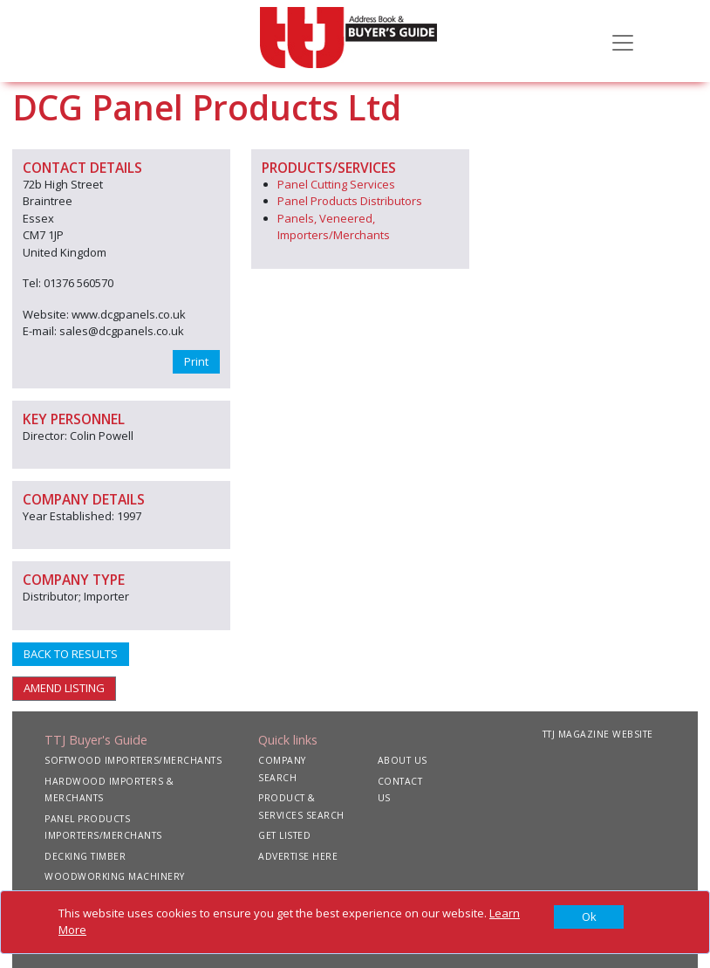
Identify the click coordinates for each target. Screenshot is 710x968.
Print (196, 361)
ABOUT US (402, 760)
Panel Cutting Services (336, 184)
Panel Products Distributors (349, 201)
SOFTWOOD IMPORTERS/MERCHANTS (133, 760)
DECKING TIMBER (85, 856)
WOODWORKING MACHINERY (114, 876)
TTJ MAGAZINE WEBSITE (598, 734)
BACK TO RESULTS (71, 654)
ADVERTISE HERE (298, 856)
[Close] (589, 917)
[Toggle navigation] (622, 41)
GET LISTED (284, 835)
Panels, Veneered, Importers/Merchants (333, 227)
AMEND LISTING (64, 688)
